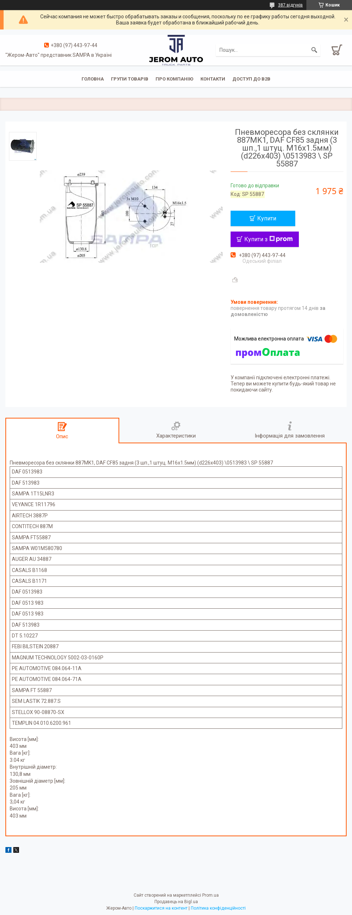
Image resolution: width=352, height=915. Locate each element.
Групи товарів (129, 79)
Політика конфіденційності (218, 908)
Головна (93, 79)
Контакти (212, 79)
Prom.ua (210, 895)
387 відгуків (290, 5)
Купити (266, 218)
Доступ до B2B (251, 79)
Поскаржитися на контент (161, 908)
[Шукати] (314, 50)
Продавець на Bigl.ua (176, 901)
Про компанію (174, 79)
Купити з (268, 239)
